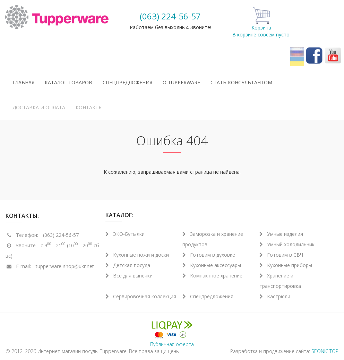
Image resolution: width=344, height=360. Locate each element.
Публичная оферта (172, 344)
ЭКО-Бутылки (125, 234)
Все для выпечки (129, 275)
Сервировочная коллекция (140, 296)
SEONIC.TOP (324, 351)
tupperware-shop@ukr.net (65, 266)
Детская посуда (127, 265)
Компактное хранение (212, 275)
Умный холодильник (287, 244)
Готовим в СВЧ (281, 254)
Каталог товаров (68, 82)
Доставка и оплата (38, 107)
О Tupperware (181, 82)
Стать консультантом (241, 82)
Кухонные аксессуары (211, 265)
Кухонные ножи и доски (137, 254)
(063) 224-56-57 (170, 16)
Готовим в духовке (208, 254)
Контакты (89, 107)
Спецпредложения (127, 82)
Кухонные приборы (285, 265)
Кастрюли (274, 296)
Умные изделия (281, 234)
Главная (23, 82)
